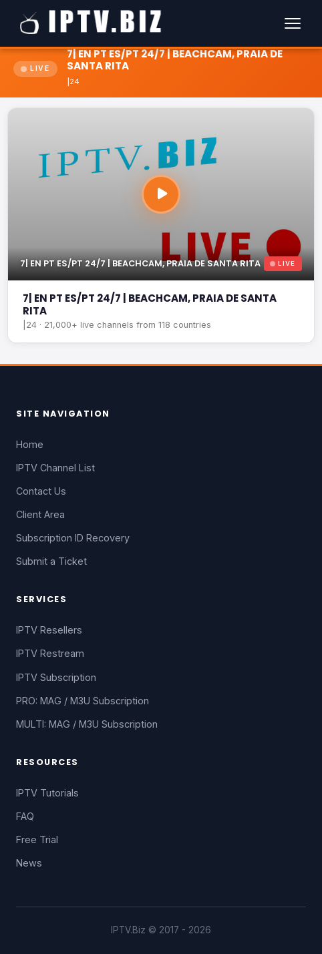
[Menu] (292, 23)
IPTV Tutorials (47, 792)
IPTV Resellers (49, 630)
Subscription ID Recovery (73, 537)
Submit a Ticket (51, 561)
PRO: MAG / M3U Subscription (82, 700)
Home (29, 444)
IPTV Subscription (56, 677)
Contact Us (41, 491)
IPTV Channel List (55, 467)
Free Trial (37, 839)
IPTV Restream (50, 653)
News (29, 863)
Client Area (40, 514)
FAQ (25, 816)
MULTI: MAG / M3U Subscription (87, 724)
